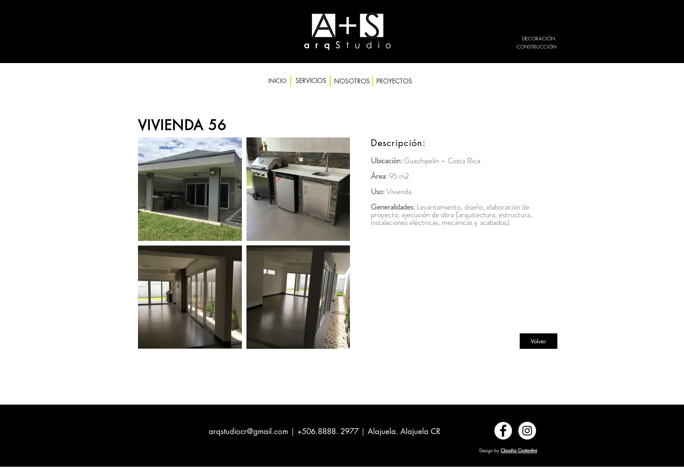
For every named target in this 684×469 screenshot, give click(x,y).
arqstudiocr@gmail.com (248, 431)
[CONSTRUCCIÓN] (536, 47)
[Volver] (538, 341)
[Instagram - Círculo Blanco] (527, 431)
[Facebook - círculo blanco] (503, 431)
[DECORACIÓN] (538, 38)
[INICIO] (277, 80)
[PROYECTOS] (394, 81)
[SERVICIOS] (310, 80)
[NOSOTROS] (352, 81)
